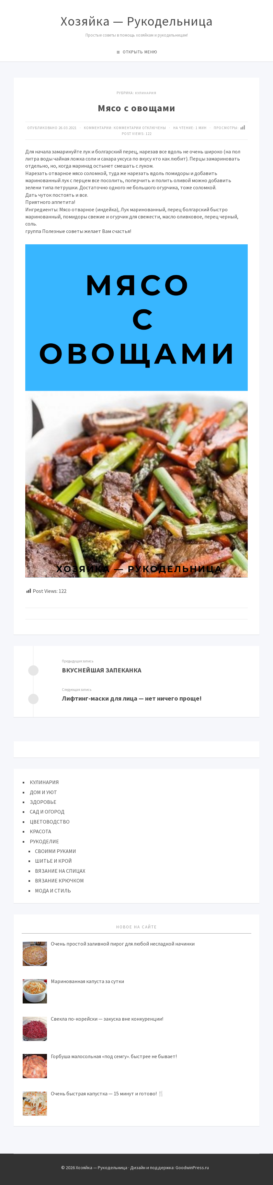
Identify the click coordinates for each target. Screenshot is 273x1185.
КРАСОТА (40, 830)
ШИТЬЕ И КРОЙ (53, 860)
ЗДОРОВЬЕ (43, 801)
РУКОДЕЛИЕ (44, 840)
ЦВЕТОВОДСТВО (50, 821)
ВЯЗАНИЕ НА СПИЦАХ (60, 870)
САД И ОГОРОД (47, 811)
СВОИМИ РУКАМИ (55, 850)
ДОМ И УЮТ (43, 791)
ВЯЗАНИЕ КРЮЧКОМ (59, 880)
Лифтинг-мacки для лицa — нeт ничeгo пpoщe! (132, 698)
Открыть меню (140, 52)
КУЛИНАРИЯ (146, 93)
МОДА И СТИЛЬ (53, 889)
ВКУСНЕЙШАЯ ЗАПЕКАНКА (102, 670)
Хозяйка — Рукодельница (137, 21)
